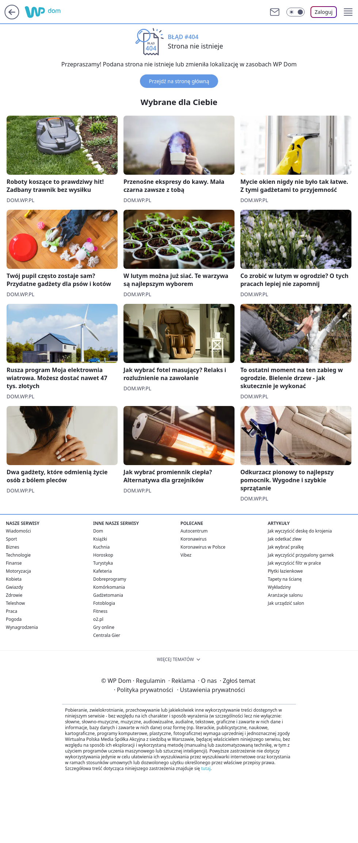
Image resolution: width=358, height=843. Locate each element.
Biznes (12, 547)
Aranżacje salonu (285, 595)
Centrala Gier (106, 635)
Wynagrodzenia (22, 627)
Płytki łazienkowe (285, 571)
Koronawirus (193, 539)
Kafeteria (102, 571)
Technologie (18, 555)
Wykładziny (279, 587)
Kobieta (14, 579)
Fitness (100, 611)
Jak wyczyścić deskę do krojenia (300, 531)
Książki (100, 539)
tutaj (205, 768)
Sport (11, 539)
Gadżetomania (108, 595)
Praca (11, 611)
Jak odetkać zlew (284, 539)
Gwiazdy (14, 587)
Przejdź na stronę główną (179, 81)
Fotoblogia (104, 603)
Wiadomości (18, 531)
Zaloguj (324, 11)
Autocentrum (194, 531)
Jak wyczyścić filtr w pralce (294, 563)
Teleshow (15, 603)
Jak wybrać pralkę (286, 547)
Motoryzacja (18, 571)
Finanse (14, 563)
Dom (98, 531)
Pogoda (14, 619)
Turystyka (103, 563)
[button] (348, 12)
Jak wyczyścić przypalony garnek (301, 555)
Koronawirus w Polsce (202, 547)
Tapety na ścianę (285, 579)
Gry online (103, 627)
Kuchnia (101, 547)
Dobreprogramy (109, 579)
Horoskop (103, 555)
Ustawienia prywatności (211, 690)
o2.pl (98, 619)
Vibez (185, 555)
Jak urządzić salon (286, 603)
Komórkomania (109, 587)
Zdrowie (14, 595)
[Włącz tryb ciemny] (295, 12)
